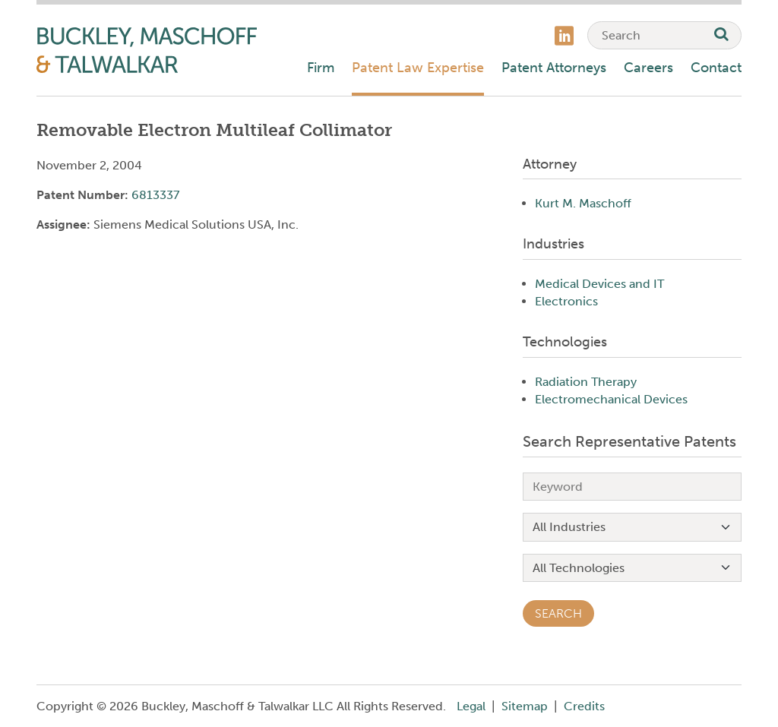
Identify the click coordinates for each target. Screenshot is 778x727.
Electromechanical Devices (611, 399)
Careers (648, 67)
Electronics (566, 301)
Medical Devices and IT (599, 284)
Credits (584, 706)
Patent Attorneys (553, 67)
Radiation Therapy (586, 382)
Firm (320, 67)
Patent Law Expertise (418, 67)
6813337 (155, 195)
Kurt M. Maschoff (583, 203)
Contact (716, 67)
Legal (471, 706)
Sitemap (524, 706)
